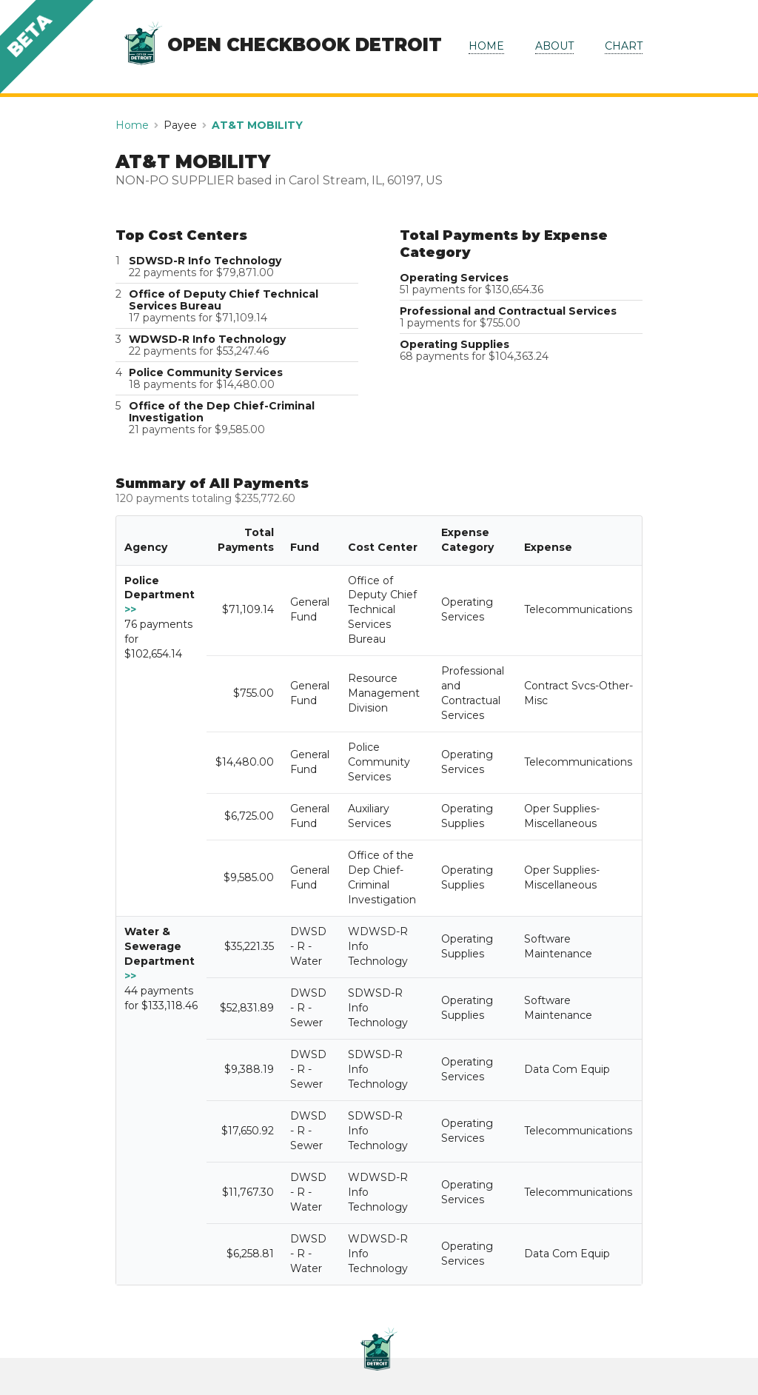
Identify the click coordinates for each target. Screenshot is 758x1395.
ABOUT (554, 46)
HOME (486, 46)
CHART (624, 46)
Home (132, 125)
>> (130, 609)
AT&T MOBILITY (257, 125)
